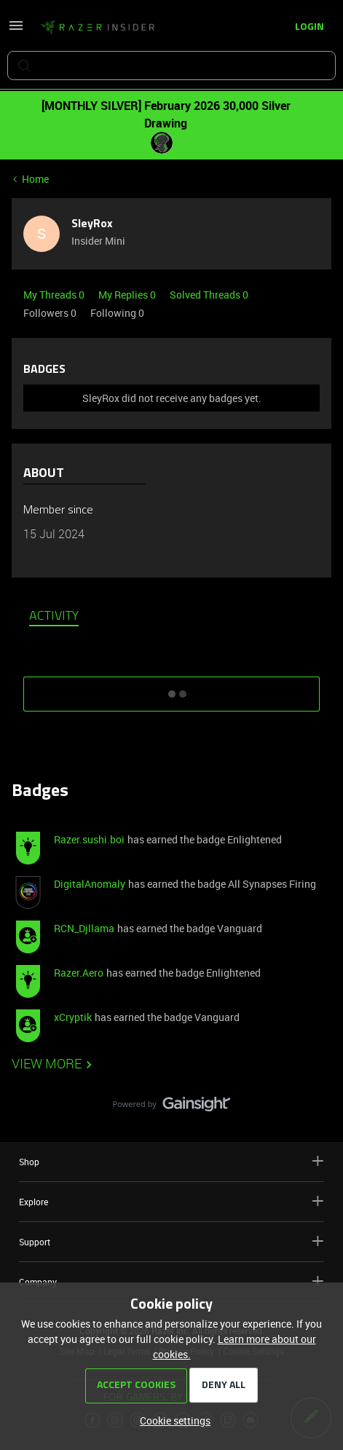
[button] (16, 30)
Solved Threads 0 (209, 295)
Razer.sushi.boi (89, 839)
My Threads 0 (55, 295)
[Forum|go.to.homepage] (97, 27)
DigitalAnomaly (89, 884)
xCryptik (73, 1017)
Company (171, 1281)
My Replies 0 (128, 295)
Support (171, 1241)
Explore (171, 1201)
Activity (54, 616)
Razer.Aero (78, 973)
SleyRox (92, 224)
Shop (171, 1161)
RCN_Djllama (84, 928)
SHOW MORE (172, 688)
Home (35, 179)
